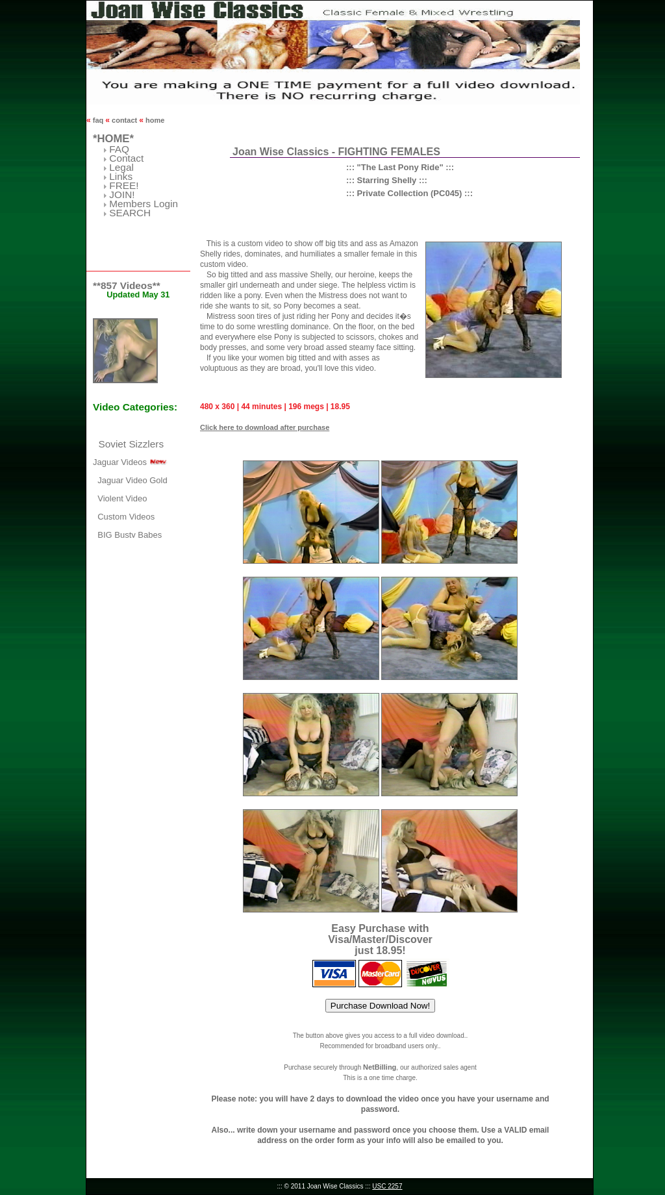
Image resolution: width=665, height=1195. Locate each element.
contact (124, 120)
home (154, 120)
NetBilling (379, 1067)
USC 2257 (387, 1186)
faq (98, 120)
